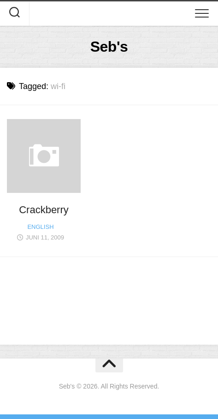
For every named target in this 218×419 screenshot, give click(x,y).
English (40, 226)
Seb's (109, 46)
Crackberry (44, 209)
